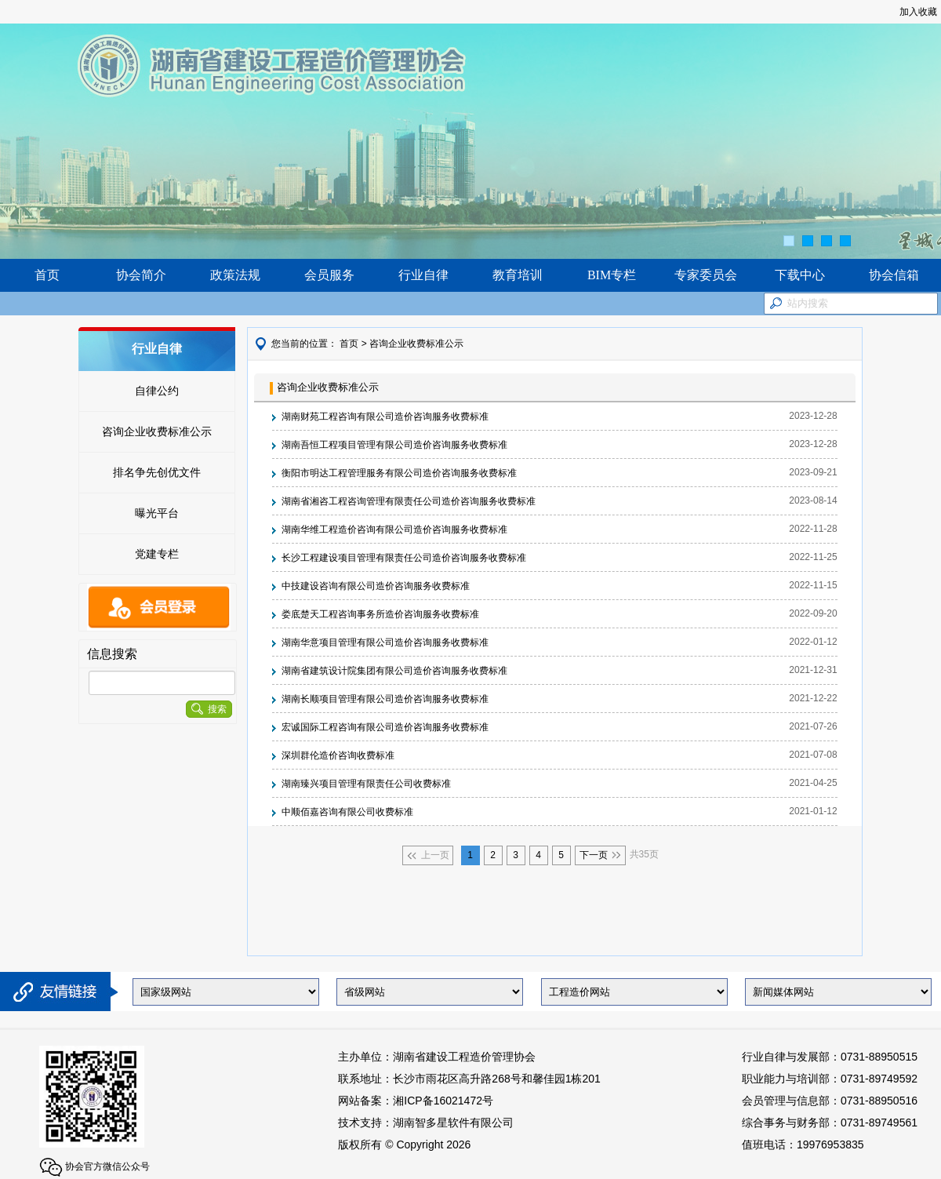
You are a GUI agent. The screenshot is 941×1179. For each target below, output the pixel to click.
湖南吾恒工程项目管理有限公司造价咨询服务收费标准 (394, 444)
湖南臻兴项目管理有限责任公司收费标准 (366, 783)
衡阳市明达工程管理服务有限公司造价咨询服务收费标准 (399, 473)
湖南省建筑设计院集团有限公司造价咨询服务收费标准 (394, 670)
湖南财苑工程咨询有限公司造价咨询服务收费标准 (385, 416)
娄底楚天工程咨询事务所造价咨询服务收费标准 (380, 614)
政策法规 (235, 275)
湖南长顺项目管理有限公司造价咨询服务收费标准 (385, 698)
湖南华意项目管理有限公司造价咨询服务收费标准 (385, 642)
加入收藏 (918, 11)
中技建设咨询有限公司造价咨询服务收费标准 (376, 585)
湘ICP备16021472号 (443, 1100)
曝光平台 (157, 513)
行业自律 (423, 275)
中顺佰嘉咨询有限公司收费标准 (347, 811)
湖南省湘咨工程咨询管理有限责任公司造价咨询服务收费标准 (409, 501)
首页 (47, 275)
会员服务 (329, 275)
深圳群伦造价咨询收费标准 (338, 755)
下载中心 (800, 275)
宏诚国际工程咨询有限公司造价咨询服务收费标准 (385, 727)
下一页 (593, 855)
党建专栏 (157, 554)
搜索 (209, 709)
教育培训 (517, 275)
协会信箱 (894, 275)
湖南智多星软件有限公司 (453, 1122)
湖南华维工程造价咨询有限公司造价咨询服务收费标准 (394, 529)
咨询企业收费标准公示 (157, 431)
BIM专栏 (611, 275)
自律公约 (157, 390)
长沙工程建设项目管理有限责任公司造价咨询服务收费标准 (404, 557)
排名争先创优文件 (157, 472)
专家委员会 (705, 275)
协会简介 (141, 275)
